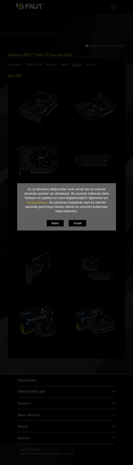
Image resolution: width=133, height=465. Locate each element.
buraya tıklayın (37, 202)
